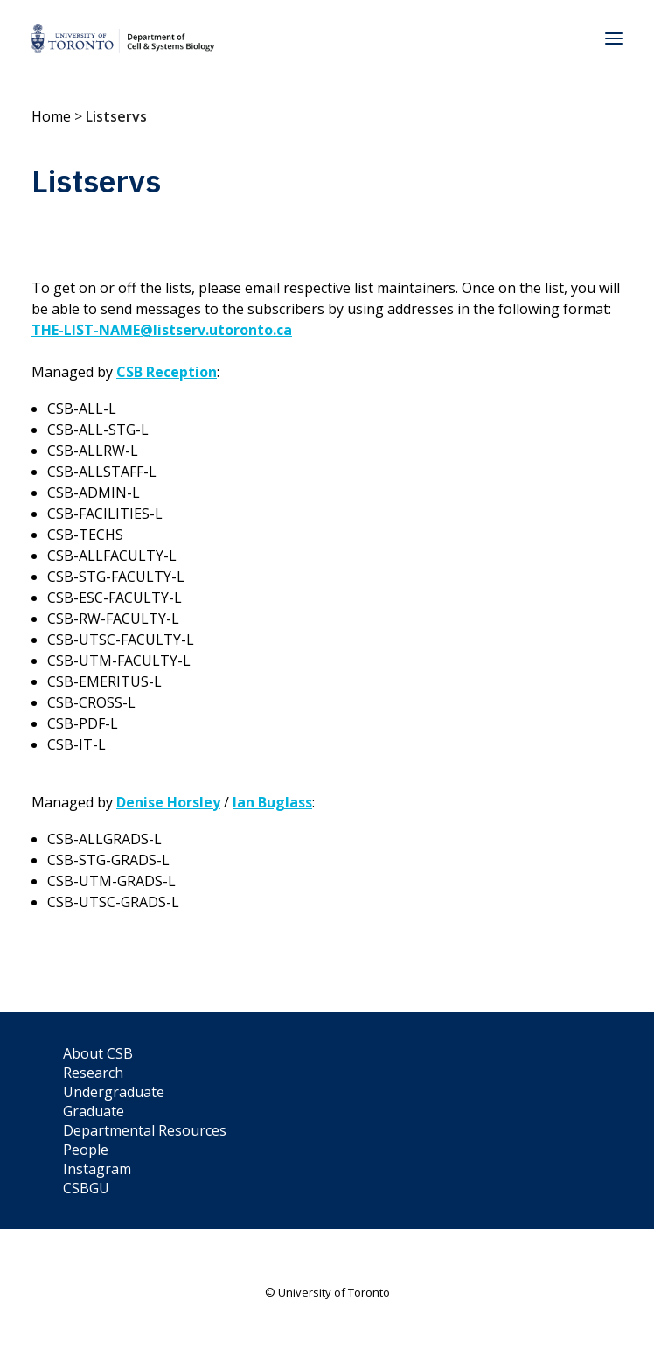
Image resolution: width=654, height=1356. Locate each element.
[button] (614, 38)
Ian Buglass (272, 802)
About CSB (98, 1053)
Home (51, 116)
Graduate (93, 1111)
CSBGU (86, 1188)
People (85, 1149)
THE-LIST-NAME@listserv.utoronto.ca (161, 329)
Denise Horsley (168, 802)
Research (93, 1072)
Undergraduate (113, 1091)
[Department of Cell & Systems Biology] (122, 38)
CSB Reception (166, 371)
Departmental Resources (144, 1130)
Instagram (97, 1168)
